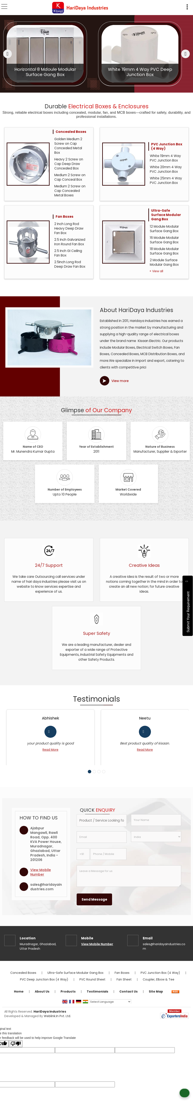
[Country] (156, 841)
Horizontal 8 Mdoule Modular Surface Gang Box (125, 72)
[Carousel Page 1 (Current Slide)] (89, 776)
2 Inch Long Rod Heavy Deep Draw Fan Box (69, 228)
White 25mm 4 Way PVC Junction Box (166, 180)
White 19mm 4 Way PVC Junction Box (165, 158)
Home (19, 996)
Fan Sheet (124, 984)
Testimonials (97, 996)
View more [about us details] (120, 381)
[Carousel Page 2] (94, 776)
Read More (48, 749)
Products (68, 996)
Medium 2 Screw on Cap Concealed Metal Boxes (69, 190)
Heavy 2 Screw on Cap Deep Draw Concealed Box (68, 164)
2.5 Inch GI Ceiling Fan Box (68, 253)
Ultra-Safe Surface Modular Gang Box (166, 214)
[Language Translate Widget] (110, 1006)
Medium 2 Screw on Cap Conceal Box (69, 177)
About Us (42, 996)
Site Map (156, 996)
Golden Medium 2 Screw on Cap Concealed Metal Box (68, 146)
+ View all (156, 271)
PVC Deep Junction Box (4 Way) (44, 984)
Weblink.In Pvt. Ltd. (57, 1021)
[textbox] (102, 825)
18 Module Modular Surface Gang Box (164, 251)
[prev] (7, 54)
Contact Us (128, 996)
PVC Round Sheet (92, 984)
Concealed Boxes (71, 131)
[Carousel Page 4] (103, 776)
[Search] (177, 6)
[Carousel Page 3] (99, 776)
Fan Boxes (64, 216)
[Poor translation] (16, 1048)
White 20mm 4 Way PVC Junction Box (166, 169)
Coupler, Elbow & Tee (158, 984)
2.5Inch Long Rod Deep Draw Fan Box (69, 264)
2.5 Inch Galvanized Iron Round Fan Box (69, 241)
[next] (185, 54)
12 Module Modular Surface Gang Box (164, 228)
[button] (40, 877)
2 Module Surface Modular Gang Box (164, 262)
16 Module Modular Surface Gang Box (164, 239)
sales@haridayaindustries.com (46, 892)
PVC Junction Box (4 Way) (166, 146)
